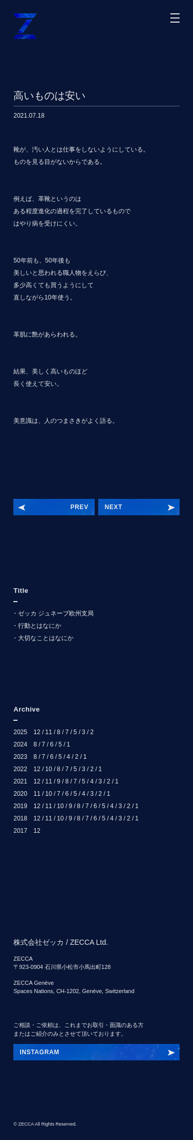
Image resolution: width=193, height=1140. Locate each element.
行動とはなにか (39, 625)
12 (36, 732)
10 (48, 769)
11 (48, 732)
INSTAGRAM (39, 1052)
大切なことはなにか (46, 638)
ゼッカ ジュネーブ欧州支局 (56, 613)
